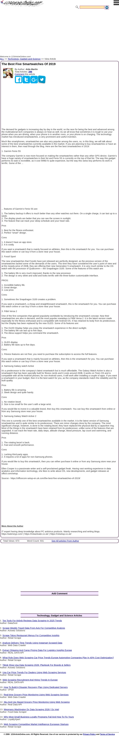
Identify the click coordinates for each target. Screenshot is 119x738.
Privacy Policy (89, 734)
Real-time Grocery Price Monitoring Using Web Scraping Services (36, 694)
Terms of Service (107, 734)
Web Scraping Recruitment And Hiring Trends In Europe (30, 680)
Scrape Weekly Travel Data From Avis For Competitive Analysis (33, 628)
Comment (19, 74)
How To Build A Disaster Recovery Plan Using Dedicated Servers (36, 687)
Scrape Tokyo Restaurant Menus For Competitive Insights (30, 635)
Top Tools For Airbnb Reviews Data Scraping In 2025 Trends (32, 620)
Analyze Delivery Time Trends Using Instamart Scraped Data (32, 643)
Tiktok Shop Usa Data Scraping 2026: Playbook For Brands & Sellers (36, 665)
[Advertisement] (59, 32)
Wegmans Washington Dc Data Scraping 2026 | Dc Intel (31, 709)
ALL (2, 59)
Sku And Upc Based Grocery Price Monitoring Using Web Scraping (37, 702)
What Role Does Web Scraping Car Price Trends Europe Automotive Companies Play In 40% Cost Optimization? (58, 657)
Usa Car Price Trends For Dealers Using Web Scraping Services (34, 672)
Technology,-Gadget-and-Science (24, 59)
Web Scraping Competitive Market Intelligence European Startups (36, 724)
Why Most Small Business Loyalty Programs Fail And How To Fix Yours (39, 717)
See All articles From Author (65, 541)
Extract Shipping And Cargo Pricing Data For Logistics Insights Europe (37, 650)
